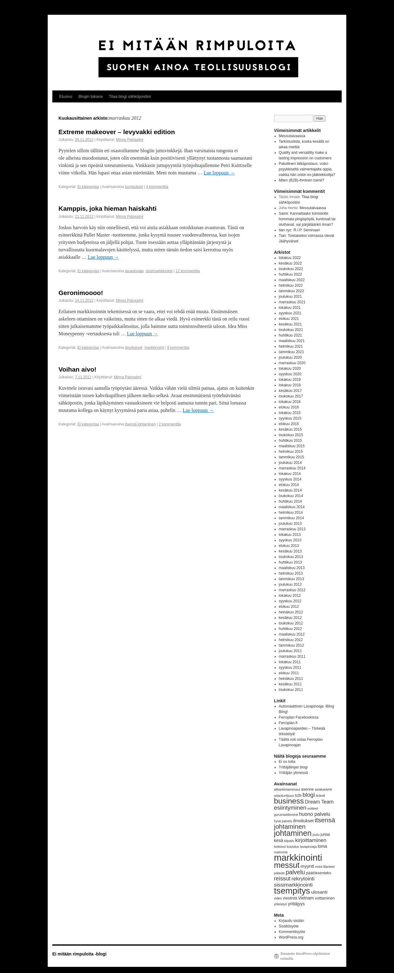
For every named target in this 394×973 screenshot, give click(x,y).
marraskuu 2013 (292, 529)
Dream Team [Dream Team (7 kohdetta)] (319, 801)
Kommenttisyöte (292, 932)
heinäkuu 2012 (291, 612)
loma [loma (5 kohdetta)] (322, 846)
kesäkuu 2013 (290, 551)
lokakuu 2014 (290, 474)
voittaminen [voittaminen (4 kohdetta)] (325, 898)
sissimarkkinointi (159, 271)
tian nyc (285, 230)
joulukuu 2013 (290, 523)
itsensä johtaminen (140, 424)
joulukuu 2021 (290, 296)
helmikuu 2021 (291, 346)
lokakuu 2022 (290, 258)
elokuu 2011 (289, 673)
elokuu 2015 (289, 424)
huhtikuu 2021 (290, 335)
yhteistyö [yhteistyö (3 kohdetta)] (280, 904)
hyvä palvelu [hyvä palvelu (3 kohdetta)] (283, 821)
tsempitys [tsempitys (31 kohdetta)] (292, 890)
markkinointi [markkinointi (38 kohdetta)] (298, 857)
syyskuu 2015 (290, 418)
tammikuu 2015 (291, 457)
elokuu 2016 (289, 407)
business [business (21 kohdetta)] (289, 801)
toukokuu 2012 (291, 623)
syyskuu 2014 (290, 479)
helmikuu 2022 (291, 285)
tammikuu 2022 (291, 291)
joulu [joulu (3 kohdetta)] (316, 834)
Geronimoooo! (80, 292)
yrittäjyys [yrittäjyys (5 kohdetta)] (296, 903)
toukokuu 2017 (291, 396)
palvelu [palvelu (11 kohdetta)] (295, 872)
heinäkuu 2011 (291, 678)
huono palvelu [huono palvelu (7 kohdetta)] (315, 814)
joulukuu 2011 (290, 651)
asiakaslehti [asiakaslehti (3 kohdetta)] (323, 789)
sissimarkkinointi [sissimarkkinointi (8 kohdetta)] (293, 885)
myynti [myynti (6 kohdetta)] (307, 866)
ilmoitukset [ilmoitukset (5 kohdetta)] (303, 820)
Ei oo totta (287, 762)
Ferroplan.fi (288, 723)
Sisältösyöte (289, 926)
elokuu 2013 (289, 546)
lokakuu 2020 (290, 368)
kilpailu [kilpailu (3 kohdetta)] (289, 841)
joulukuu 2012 (290, 584)
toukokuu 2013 (291, 557)
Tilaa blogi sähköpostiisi (130, 96)
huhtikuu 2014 (290, 501)
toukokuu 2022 (291, 269)
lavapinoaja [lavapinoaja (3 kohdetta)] (308, 846)
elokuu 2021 (289, 319)
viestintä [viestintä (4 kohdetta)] (290, 898)
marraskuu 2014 (292, 468)
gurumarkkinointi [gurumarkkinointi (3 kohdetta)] (286, 814)
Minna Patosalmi (129, 140)
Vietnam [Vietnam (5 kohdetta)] (306, 897)
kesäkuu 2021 (290, 324)
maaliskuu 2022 (292, 280)
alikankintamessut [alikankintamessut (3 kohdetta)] (287, 789)
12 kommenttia (187, 271)
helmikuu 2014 (291, 512)
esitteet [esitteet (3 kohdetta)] (313, 808)
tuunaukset (134, 187)
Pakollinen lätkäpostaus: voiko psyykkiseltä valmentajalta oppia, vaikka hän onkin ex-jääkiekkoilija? (307, 169)
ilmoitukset (134, 347)
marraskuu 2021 (292, 302)
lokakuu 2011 (290, 662)
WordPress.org (291, 937)
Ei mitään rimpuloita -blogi (79, 953)
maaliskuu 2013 (292, 568)
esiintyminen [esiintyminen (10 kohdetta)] (290, 807)
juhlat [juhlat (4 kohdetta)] (325, 834)
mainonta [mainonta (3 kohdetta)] (280, 852)
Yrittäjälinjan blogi (293, 767)
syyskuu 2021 (290, 313)
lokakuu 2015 (290, 413)
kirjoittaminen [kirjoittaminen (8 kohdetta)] (311, 840)
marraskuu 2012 (292, 590)
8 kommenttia (178, 347)
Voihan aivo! (77, 369)
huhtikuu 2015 (290, 440)
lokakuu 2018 (290, 385)
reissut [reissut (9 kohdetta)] (282, 878)
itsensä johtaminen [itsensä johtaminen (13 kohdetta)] (304, 823)
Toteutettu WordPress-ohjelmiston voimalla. (305, 956)
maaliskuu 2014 (292, 507)
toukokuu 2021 (291, 330)
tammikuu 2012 (291, 645)
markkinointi (154, 347)
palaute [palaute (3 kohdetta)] (279, 873)
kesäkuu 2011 (290, 684)
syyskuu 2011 (290, 667)
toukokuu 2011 (291, 690)
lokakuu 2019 (290, 379)
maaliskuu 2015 (292, 446)
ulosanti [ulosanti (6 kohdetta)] (319, 892)
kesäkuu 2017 (290, 391)
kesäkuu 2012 (290, 618)
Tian (282, 235)
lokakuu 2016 (290, 402)
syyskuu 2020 (290, 374)
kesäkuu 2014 (290, 490)
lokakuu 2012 (290, 595)
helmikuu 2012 (291, 640)
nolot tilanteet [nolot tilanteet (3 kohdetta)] (325, 866)
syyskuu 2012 (290, 601)
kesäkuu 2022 (290, 263)
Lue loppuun (219, 172)
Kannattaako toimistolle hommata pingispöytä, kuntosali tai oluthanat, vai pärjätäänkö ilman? (307, 219)
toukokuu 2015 (291, 435)
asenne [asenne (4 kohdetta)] (307, 789)
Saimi (283, 213)
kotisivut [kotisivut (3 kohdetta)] (280, 846)
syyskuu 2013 (290, 540)
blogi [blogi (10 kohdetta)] (309, 795)
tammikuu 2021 (291, 352)
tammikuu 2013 (291, 579)
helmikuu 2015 (291, 451)
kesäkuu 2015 (290, 429)
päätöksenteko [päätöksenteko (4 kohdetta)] (318, 873)
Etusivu (65, 96)
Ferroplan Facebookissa (299, 717)
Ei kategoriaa (88, 187)
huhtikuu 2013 (290, 562)
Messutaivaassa (292, 136)
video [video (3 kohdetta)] (278, 898)
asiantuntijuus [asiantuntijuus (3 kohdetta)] (284, 795)
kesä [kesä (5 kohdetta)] (278, 840)
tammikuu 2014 (291, 518)
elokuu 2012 (289, 606)
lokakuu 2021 (290, 307)
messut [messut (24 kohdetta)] (287, 865)
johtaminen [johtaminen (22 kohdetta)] (293, 833)
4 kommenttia (157, 187)
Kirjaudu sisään (291, 921)
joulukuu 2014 (290, 463)
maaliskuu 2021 (292, 341)
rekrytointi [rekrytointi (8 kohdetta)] (303, 878)
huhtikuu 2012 (290, 629)
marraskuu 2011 (292, 656)
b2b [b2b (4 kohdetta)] (298, 795)
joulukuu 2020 (290, 357)
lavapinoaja (134, 271)
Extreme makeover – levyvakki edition (116, 131)
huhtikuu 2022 (290, 274)
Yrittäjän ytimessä (293, 773)
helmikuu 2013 (291, 573)
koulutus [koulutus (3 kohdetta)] (293, 846)
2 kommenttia (170, 424)
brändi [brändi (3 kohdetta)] (320, 795)
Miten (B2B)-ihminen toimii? (301, 180)
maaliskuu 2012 (292, 634)
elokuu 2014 (289, 485)
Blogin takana (90, 96)
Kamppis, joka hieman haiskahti (107, 208)
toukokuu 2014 (291, 496)
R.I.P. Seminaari (307, 230)
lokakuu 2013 (290, 534)
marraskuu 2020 (292, 363)
